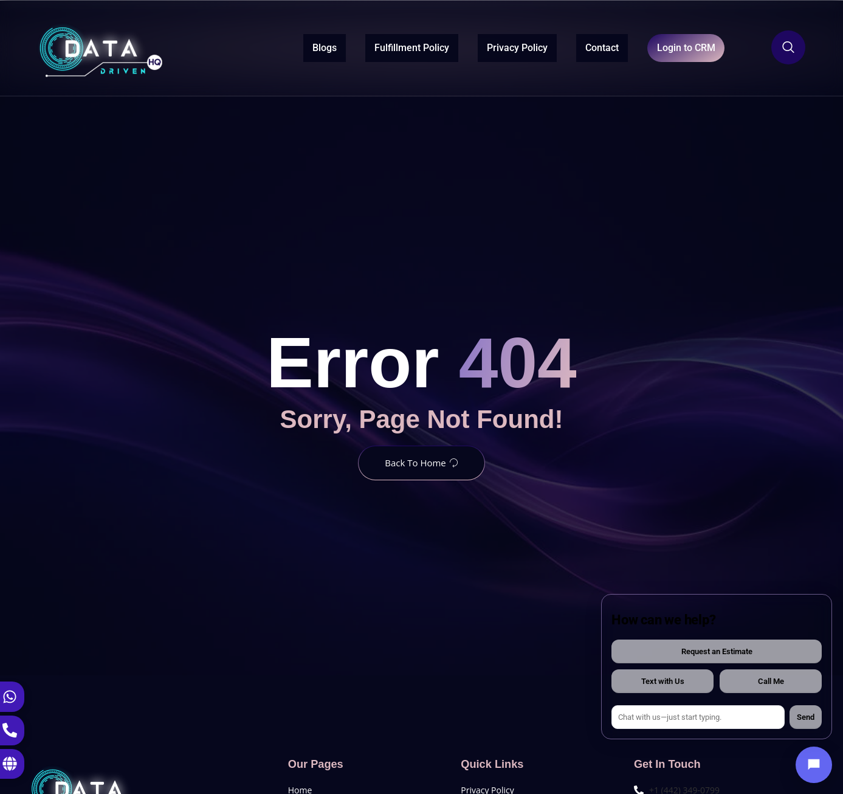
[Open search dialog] (788, 47)
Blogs (297, 46)
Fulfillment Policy (384, 46)
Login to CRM (672, 47)
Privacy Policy (489, 46)
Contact (574, 46)
